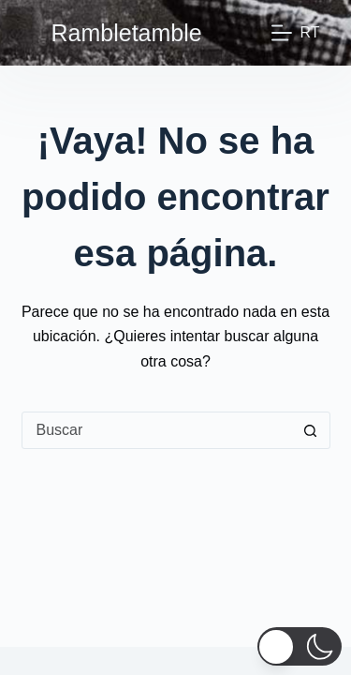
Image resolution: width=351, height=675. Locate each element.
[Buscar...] (157, 430)
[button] (299, 646)
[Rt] (295, 32)
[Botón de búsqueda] (310, 430)
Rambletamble (126, 33)
